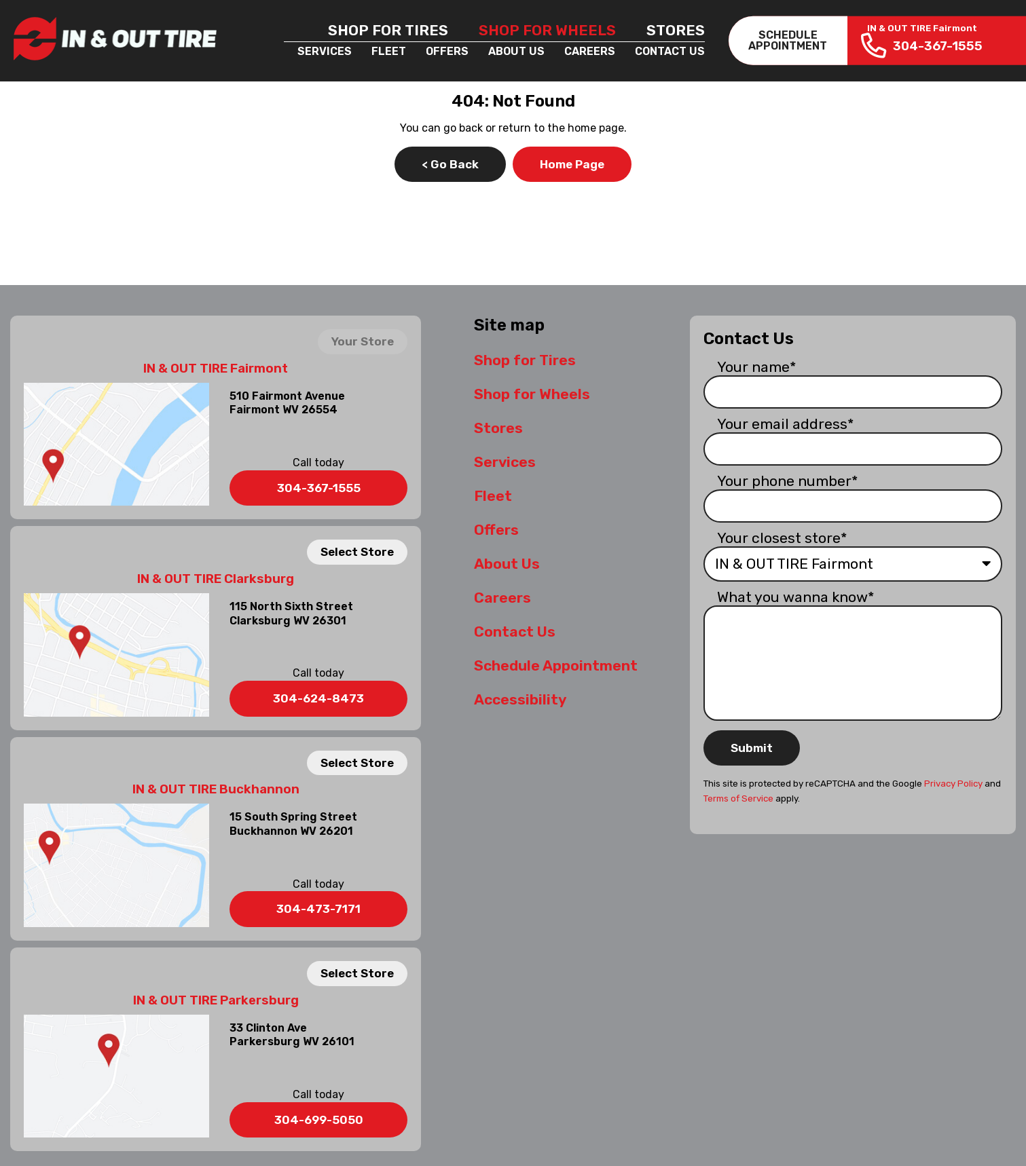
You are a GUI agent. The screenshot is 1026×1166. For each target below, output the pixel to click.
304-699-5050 (318, 1120)
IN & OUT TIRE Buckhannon (215, 789)
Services (324, 51)
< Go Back (450, 164)
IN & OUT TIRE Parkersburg (216, 1000)
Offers (447, 51)
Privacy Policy (953, 783)
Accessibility (520, 699)
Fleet (388, 51)
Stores (675, 30)
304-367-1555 (319, 488)
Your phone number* (787, 480)
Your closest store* (782, 537)
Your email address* (785, 423)
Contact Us (670, 51)
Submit (752, 748)
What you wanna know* (796, 596)
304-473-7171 (318, 909)
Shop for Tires (388, 30)
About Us (516, 51)
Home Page (572, 164)
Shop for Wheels (547, 30)
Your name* (756, 366)
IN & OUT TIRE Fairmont (215, 368)
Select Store (357, 552)
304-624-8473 (318, 698)
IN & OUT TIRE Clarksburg (215, 578)
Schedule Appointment (556, 665)
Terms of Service (738, 798)
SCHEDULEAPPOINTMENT (787, 40)
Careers (589, 51)
